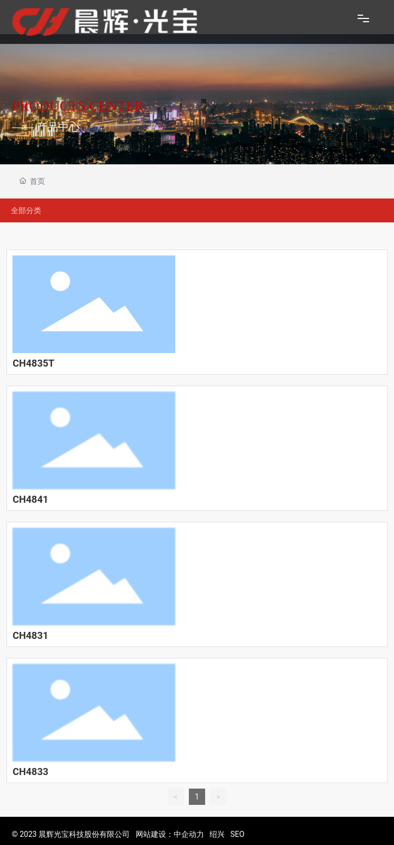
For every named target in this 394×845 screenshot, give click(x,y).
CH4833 (30, 771)
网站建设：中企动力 (170, 834)
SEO (237, 834)
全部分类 (26, 210)
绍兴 (217, 834)
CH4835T (33, 363)
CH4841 (30, 499)
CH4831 (30, 635)
